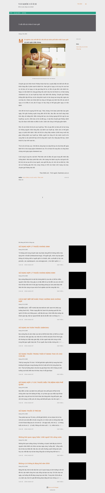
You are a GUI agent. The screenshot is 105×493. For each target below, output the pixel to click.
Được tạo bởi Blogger (52, 487)
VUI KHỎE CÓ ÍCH (27, 4)
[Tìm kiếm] (79, 4)
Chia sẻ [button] (78, 39)
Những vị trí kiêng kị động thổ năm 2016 (34, 463)
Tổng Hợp (78, 49)
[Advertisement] (41, 225)
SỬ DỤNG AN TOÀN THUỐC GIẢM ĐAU (34, 328)
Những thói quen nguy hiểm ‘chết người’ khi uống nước (40, 437)
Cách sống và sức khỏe (82, 46)
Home (11, 12)
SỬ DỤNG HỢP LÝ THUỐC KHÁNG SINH (34, 246)
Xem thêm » (60, 264)
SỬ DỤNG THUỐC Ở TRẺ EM (30, 411)
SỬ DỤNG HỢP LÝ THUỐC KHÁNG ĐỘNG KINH (37, 273)
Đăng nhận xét (28, 264)
